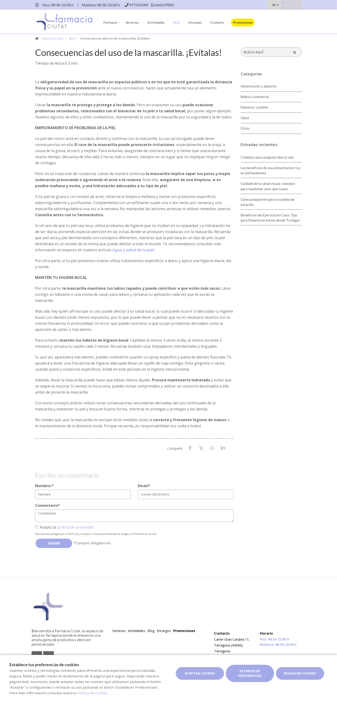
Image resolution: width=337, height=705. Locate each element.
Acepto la (64, 527)
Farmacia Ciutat (52, 38)
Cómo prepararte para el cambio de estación (267, 202)
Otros (245, 129)
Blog (176, 22)
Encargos (195, 22)
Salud (245, 118)
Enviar (54, 543)
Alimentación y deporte (259, 86)
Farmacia (110, 22)
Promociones (243, 22)
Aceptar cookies (200, 673)
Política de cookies (92, 692)
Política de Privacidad (105, 534)
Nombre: (44, 485)
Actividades (156, 22)
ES (273, 5)
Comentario (47, 505)
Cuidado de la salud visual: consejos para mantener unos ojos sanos (268, 186)
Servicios (132, 22)
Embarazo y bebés (254, 107)
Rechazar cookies (300, 673)
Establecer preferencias (250, 673)
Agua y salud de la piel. (133, 249)
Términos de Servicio (145, 534)
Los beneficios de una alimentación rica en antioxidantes (270, 170)
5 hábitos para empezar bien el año (267, 157)
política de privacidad (75, 527)
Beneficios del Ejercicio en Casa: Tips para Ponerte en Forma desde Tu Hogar (270, 217)
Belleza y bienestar (255, 97)
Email (144, 485)
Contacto (217, 22)
